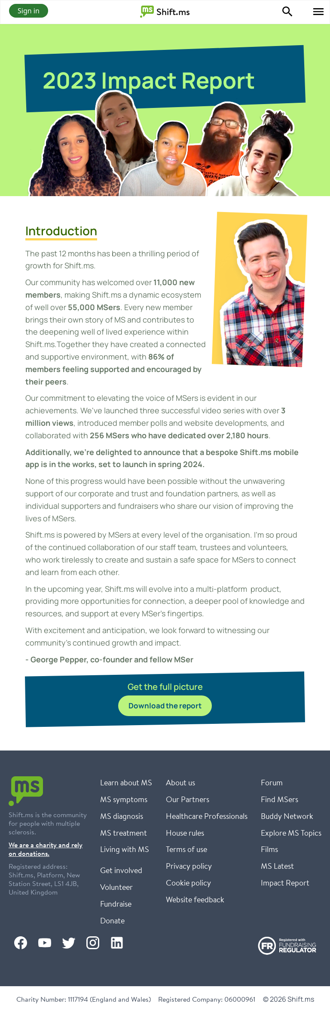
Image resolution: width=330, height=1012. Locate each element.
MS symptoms (123, 799)
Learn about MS (126, 782)
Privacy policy (189, 866)
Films (269, 849)
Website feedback (195, 899)
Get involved (121, 870)
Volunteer (116, 887)
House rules (185, 832)
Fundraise (115, 903)
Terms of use (186, 849)
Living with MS (124, 849)
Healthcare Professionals (207, 816)
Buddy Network (287, 816)
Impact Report (285, 882)
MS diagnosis (121, 816)
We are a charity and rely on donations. (45, 849)
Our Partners (187, 799)
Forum (272, 782)
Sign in (29, 10)
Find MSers (279, 799)
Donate (112, 920)
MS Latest (277, 866)
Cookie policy (188, 882)
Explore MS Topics (291, 832)
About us (180, 782)
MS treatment (123, 832)
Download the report (165, 706)
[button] (318, 11)
